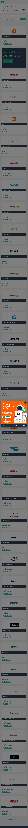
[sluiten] (25, 402)
